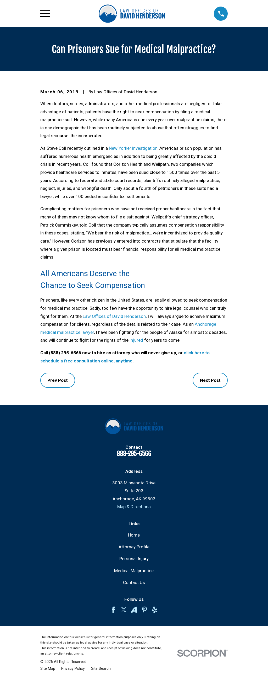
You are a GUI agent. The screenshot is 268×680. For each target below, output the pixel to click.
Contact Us (134, 582)
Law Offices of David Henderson (114, 316)
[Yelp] (155, 610)
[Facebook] (113, 610)
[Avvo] (134, 610)
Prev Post (57, 380)
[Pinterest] (144, 610)
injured (136, 340)
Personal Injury (134, 558)
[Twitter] (124, 610)
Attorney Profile (134, 546)
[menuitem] (47, 668)
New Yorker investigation (133, 148)
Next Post (210, 380)
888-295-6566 (134, 454)
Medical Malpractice (134, 570)
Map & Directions (134, 506)
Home (134, 535)
